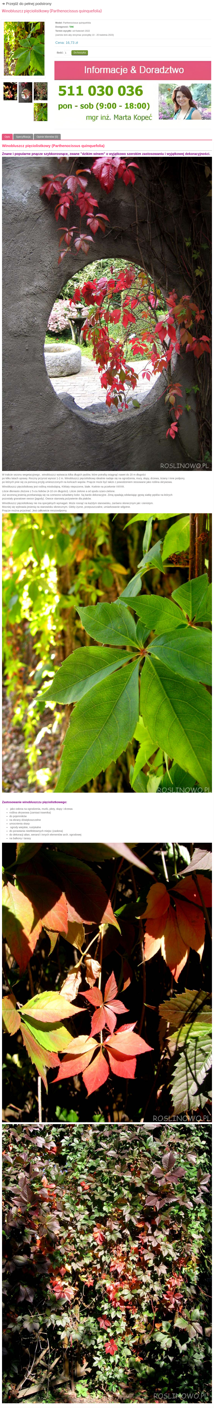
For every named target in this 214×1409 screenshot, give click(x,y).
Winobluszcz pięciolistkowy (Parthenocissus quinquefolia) (52, 11)
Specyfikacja (23, 136)
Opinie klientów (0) (47, 136)
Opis (7, 136)
